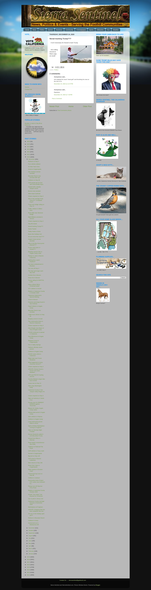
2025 (28, 144)
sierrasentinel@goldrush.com (77, 580)
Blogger (98, 585)
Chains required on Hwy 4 (35, 196)
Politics (42, 30)
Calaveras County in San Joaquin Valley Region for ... (36, 391)
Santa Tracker (32, 229)
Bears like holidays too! (35, 234)
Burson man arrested (34, 191)
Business (59, 30)
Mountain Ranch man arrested (34, 311)
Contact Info (28, 89)
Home (27, 30)
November (32, 528)
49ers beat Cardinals (34, 193)
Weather (115, 30)
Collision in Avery (33, 520)
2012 (28, 575)
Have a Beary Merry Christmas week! (34, 285)
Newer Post (54, 106)
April (30, 546)
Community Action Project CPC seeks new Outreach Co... (36, 482)
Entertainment (81, 30)
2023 (28, 149)
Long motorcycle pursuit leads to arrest (35, 422)
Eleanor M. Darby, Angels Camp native (35, 409)
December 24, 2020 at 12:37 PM (63, 84)
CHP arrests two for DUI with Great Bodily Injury (35, 183)
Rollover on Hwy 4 (33, 161)
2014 (28, 569)
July (30, 538)
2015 (28, 567)
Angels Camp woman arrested (34, 239)
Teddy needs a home (34, 231)
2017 (28, 562)
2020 (28, 157)
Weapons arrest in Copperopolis (33, 341)
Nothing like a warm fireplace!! (34, 260)
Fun (108, 30)
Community (69, 30)
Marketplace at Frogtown (35, 507)
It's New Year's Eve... (34, 166)
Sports (91, 30)
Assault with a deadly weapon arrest (34, 187)
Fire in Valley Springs (34, 344)
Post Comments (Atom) (64, 110)
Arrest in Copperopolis (34, 169)
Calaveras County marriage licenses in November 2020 (36, 503)
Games (27, 87)
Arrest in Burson (33, 299)
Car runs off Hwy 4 (33, 268)
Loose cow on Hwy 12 (34, 383)
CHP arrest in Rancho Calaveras (34, 459)
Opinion (50, 30)
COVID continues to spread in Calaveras (36, 333)
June (30, 540)
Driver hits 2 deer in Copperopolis (34, 466)
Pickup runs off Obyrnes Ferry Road (35, 486)
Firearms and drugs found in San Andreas (36, 302)
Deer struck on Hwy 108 (35, 462)
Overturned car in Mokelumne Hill (33, 523)
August (31, 535)
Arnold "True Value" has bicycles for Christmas (35, 495)
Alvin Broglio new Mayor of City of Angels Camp (36, 328)
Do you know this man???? (36, 236)
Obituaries (100, 30)
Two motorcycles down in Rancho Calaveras (35, 322)
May (30, 543)
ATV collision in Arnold (34, 288)
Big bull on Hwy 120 (34, 456)
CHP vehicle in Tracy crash (36, 451)
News (34, 30)
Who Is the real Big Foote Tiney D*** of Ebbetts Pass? (35, 200)
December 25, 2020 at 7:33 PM (63, 94)
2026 (28, 141)
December (32, 159)
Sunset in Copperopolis (35, 453)
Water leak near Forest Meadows (35, 359)
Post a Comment (57, 98)
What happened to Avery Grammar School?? (35, 363)
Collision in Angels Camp (35, 351)
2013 (28, 572)
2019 (28, 557)
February (31, 551)
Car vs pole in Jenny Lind (35, 498)
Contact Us (63, 580)
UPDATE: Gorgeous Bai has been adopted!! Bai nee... (36, 510)
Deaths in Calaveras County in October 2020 (36, 292)
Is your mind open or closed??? (34, 248)
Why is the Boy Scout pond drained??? (36, 244)
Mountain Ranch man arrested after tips (34, 176)
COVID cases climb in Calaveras (34, 354)
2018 (28, 559)
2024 (28, 146)
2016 (28, 564)
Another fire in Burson (34, 275)
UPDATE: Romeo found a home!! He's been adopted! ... (35, 370)
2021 (28, 154)
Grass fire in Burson (34, 277)
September (32, 533)
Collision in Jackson (34, 478)
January (31, 553)
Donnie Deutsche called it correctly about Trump (35, 435)
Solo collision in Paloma (35, 416)
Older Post (87, 106)
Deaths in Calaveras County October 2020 (36, 491)
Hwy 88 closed (32, 223)
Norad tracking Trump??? (35, 226)
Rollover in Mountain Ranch (36, 518)
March (31, 548)
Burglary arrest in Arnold (35, 319)
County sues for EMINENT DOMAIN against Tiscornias (36, 404)
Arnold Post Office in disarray (34, 439)
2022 (28, 151)
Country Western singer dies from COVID (36, 379)
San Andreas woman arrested (34, 172)
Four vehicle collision (34, 164)
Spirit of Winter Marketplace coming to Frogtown (36, 426)
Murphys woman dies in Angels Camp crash (35, 252)
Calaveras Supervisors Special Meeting (35, 296)
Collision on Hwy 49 (34, 180)
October (31, 530)
